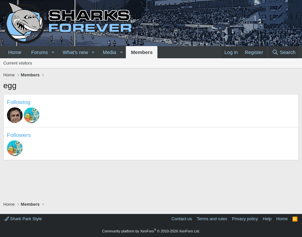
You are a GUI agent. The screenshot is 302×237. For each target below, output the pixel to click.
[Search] (284, 52)
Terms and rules (212, 218)
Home (14, 52)
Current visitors (17, 63)
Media (109, 52)
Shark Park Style (23, 218)
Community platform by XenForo (151, 231)
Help (267, 218)
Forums (39, 52)
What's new (75, 52)
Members (141, 52)
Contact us (182, 218)
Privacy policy (245, 218)
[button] (53, 52)
